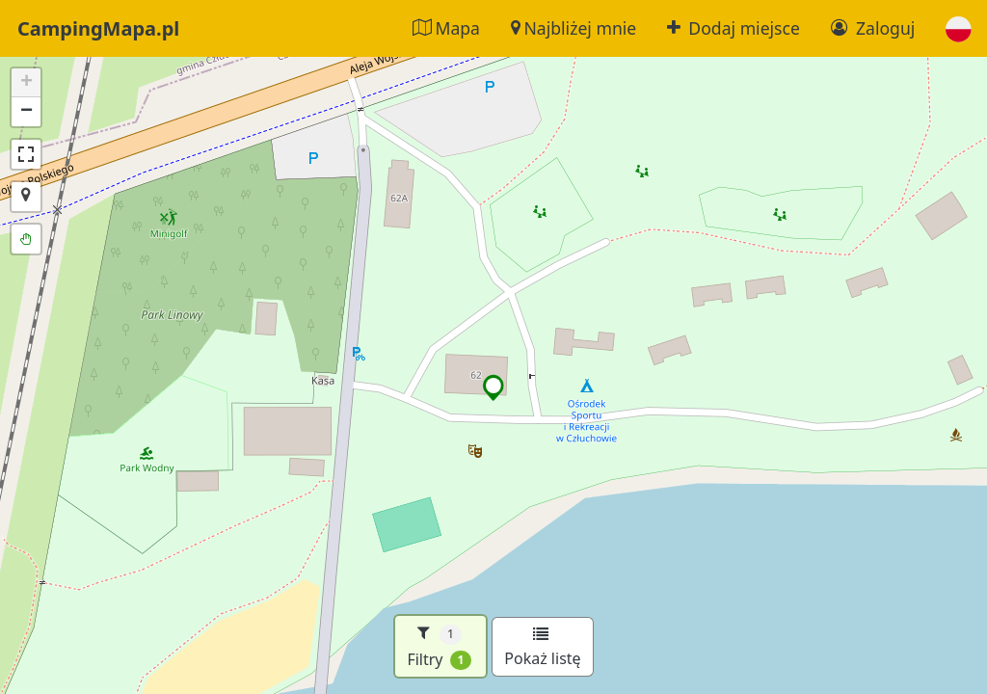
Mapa (446, 28)
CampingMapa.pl (98, 28)
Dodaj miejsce (733, 28)
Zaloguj (873, 28)
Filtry (439, 646)
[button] (958, 28)
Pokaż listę (542, 648)
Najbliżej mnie (573, 28)
